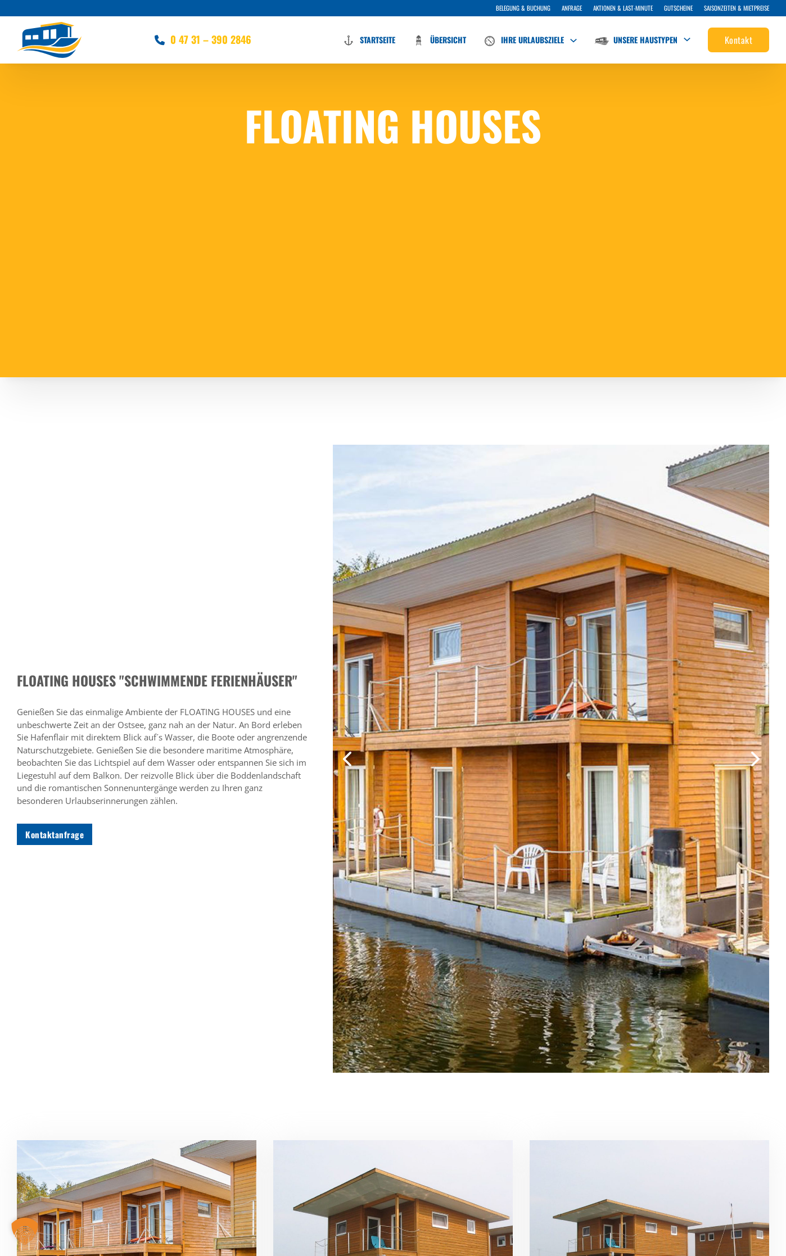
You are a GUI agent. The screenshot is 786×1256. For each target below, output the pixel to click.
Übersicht (439, 40)
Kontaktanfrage (54, 834)
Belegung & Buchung (523, 7)
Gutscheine (678, 7)
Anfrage (572, 7)
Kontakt (739, 40)
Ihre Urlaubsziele (523, 41)
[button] (347, 759)
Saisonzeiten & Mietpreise (736, 7)
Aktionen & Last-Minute (623, 7)
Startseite (368, 40)
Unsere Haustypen (635, 40)
